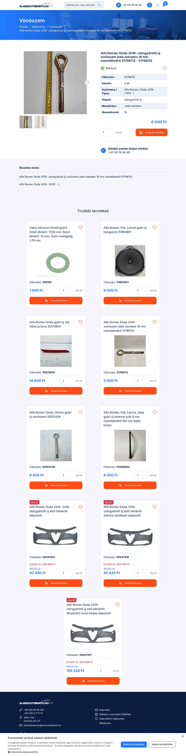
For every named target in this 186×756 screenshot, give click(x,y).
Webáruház (39, 26)
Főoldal (23, 26)
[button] (88, 82)
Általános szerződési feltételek (115, 714)
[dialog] (93, 744)
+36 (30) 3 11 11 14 (33, 713)
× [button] (182, 736)
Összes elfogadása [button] (133, 744)
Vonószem (56, 26)
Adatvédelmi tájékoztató (111, 718)
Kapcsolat (104, 710)
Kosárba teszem (151, 132)
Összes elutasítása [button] (162, 744)
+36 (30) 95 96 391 (34, 710)
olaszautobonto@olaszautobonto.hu (42, 725)
